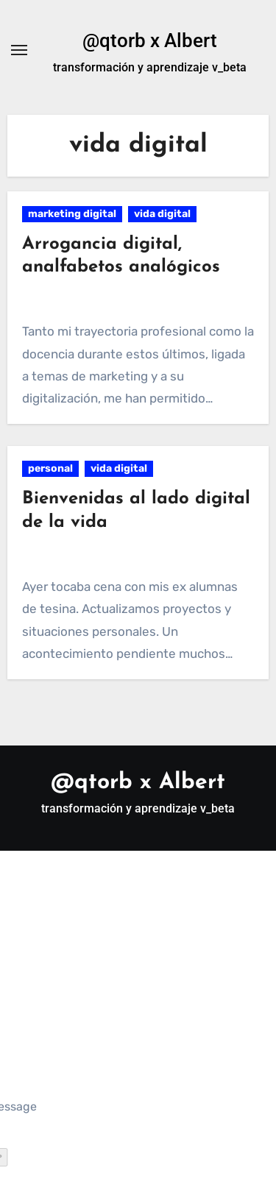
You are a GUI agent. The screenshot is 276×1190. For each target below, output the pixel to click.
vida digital (162, 214)
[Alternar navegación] (19, 50)
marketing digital (72, 214)
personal (50, 468)
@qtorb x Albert (149, 40)
